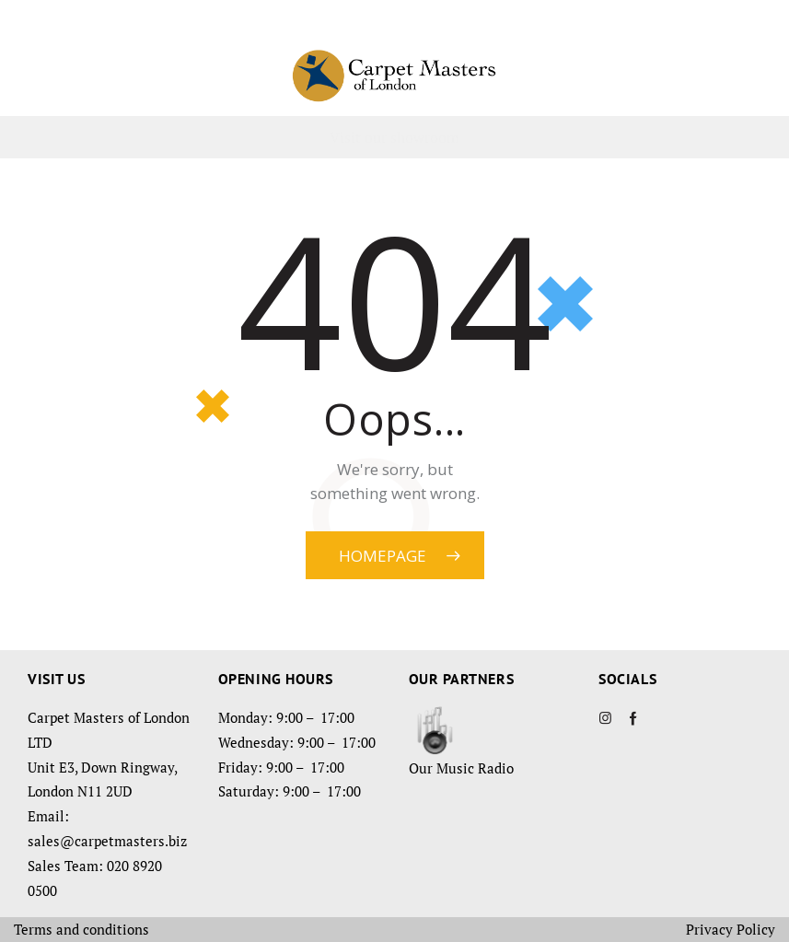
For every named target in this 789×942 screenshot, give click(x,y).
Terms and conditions (81, 929)
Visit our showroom (394, 137)
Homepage (382, 555)
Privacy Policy (730, 929)
